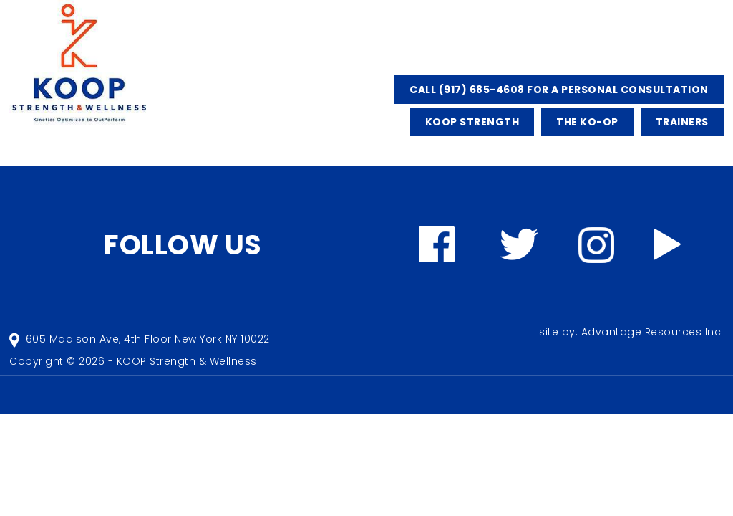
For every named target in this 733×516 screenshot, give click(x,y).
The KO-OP (587, 122)
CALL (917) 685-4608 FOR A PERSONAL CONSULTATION (559, 89)
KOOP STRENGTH (472, 122)
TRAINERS (682, 122)
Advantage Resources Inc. (652, 332)
